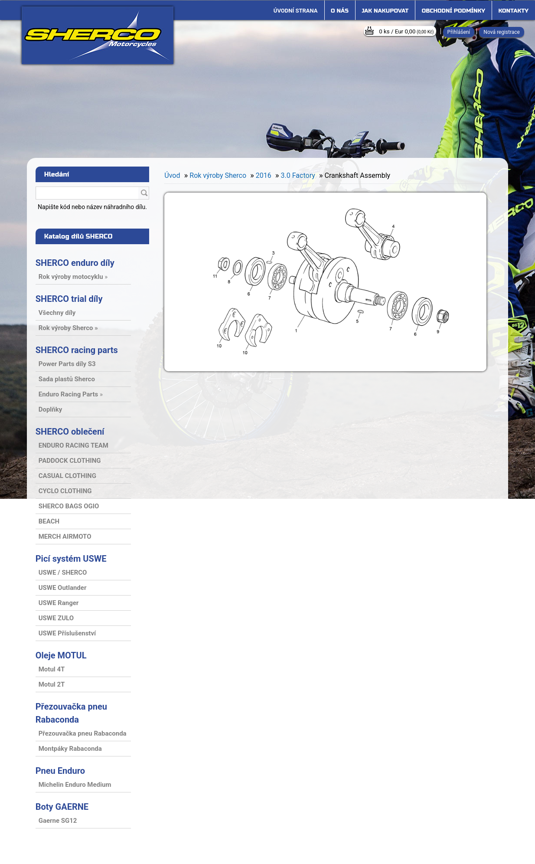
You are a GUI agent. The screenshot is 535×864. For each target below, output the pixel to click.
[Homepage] (295, 10)
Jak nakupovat (385, 10)
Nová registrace (501, 32)
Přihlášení (458, 32)
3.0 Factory (298, 175)
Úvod (172, 175)
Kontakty (513, 10)
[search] (144, 193)
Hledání (56, 174)
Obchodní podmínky (453, 10)
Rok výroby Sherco (217, 175)
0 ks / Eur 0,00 (406, 31)
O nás (340, 10)
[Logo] (97, 35)
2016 (263, 175)
